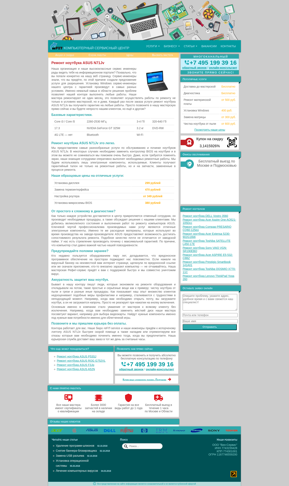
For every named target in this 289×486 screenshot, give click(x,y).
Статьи (190, 46)
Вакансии (209, 46)
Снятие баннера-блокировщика (76, 450)
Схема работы (97, 55)
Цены (129, 55)
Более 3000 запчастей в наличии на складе (98, 406)
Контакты (228, 46)
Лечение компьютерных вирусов (77, 470)
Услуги (153, 46)
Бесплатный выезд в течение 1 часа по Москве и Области (158, 406)
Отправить (210, 326)
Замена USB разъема (70, 455)
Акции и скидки (64, 55)
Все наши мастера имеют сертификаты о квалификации (68, 406)
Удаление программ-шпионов (75, 445)
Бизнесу (172, 46)
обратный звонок (131, 369)
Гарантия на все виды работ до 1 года (128, 405)
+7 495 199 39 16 (149, 364)
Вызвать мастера (162, 55)
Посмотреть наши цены (209, 129)
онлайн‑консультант (160, 369)
